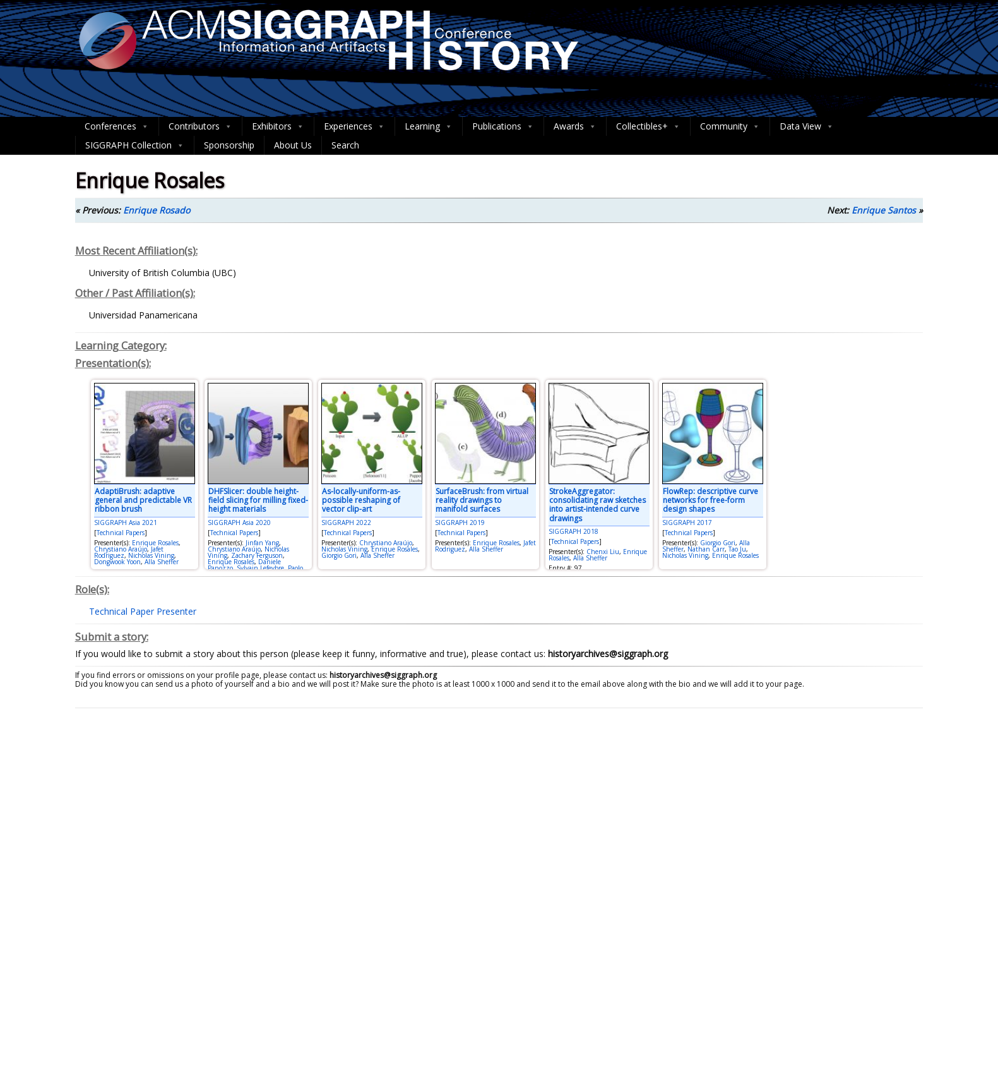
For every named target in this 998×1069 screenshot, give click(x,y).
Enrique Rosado (156, 210)
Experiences (354, 126)
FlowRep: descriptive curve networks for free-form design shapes (710, 500)
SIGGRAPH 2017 (687, 522)
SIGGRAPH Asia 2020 (239, 522)
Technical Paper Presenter (142, 611)
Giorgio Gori (339, 555)
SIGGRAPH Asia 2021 (125, 522)
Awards (575, 126)
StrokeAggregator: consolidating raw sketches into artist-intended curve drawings (597, 505)
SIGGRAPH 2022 (346, 522)
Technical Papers (121, 532)
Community (730, 126)
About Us (293, 145)
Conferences (117, 126)
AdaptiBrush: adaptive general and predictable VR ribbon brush (143, 500)
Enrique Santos (884, 210)
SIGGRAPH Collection (134, 145)
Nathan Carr (706, 549)
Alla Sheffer (162, 561)
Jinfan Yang (262, 542)
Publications (503, 126)
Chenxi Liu (602, 551)
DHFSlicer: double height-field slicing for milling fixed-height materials (258, 500)
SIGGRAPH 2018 (573, 531)
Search (345, 145)
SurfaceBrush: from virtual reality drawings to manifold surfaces (482, 500)
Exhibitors (278, 126)
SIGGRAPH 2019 (460, 522)
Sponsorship (229, 145)
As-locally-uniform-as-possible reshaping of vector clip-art (361, 500)
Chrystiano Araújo (120, 549)
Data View (807, 126)
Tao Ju (737, 549)
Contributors (200, 126)
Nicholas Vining (151, 555)
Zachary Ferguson (257, 555)
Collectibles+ (648, 126)
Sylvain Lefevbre (260, 568)
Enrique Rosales (155, 542)
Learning (429, 126)
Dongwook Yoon (117, 561)
